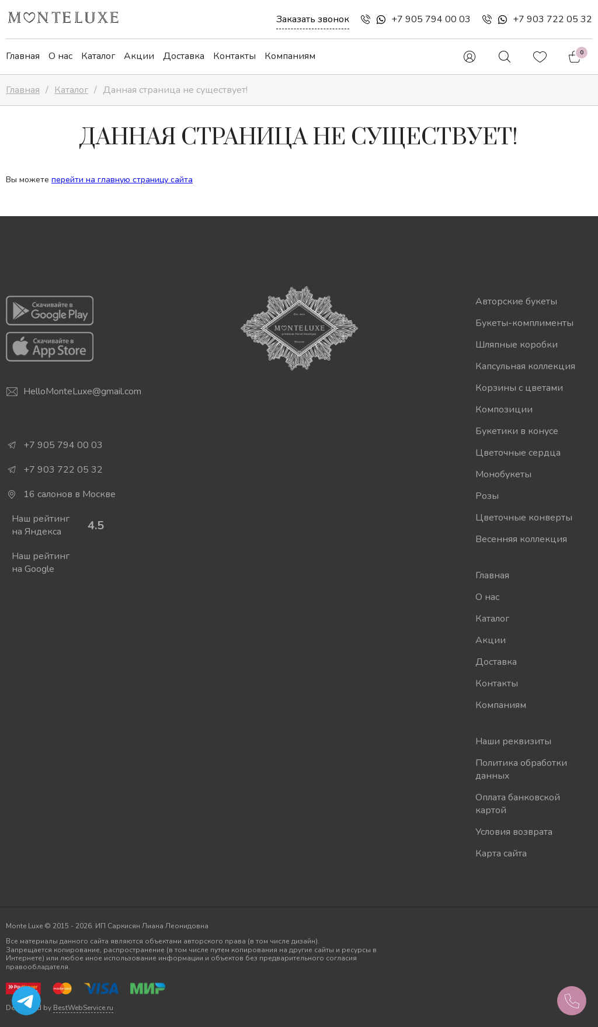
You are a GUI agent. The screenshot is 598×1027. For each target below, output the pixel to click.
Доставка (183, 56)
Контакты (234, 56)
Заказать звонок (312, 19)
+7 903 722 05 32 (552, 19)
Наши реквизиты (513, 741)
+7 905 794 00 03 (431, 19)
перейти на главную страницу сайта (122, 179)
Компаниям (290, 56)
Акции (139, 56)
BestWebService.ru (83, 1007)
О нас (60, 56)
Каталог (98, 56)
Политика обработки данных (521, 769)
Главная (23, 56)
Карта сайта (501, 853)
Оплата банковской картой (517, 804)
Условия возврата (513, 831)
